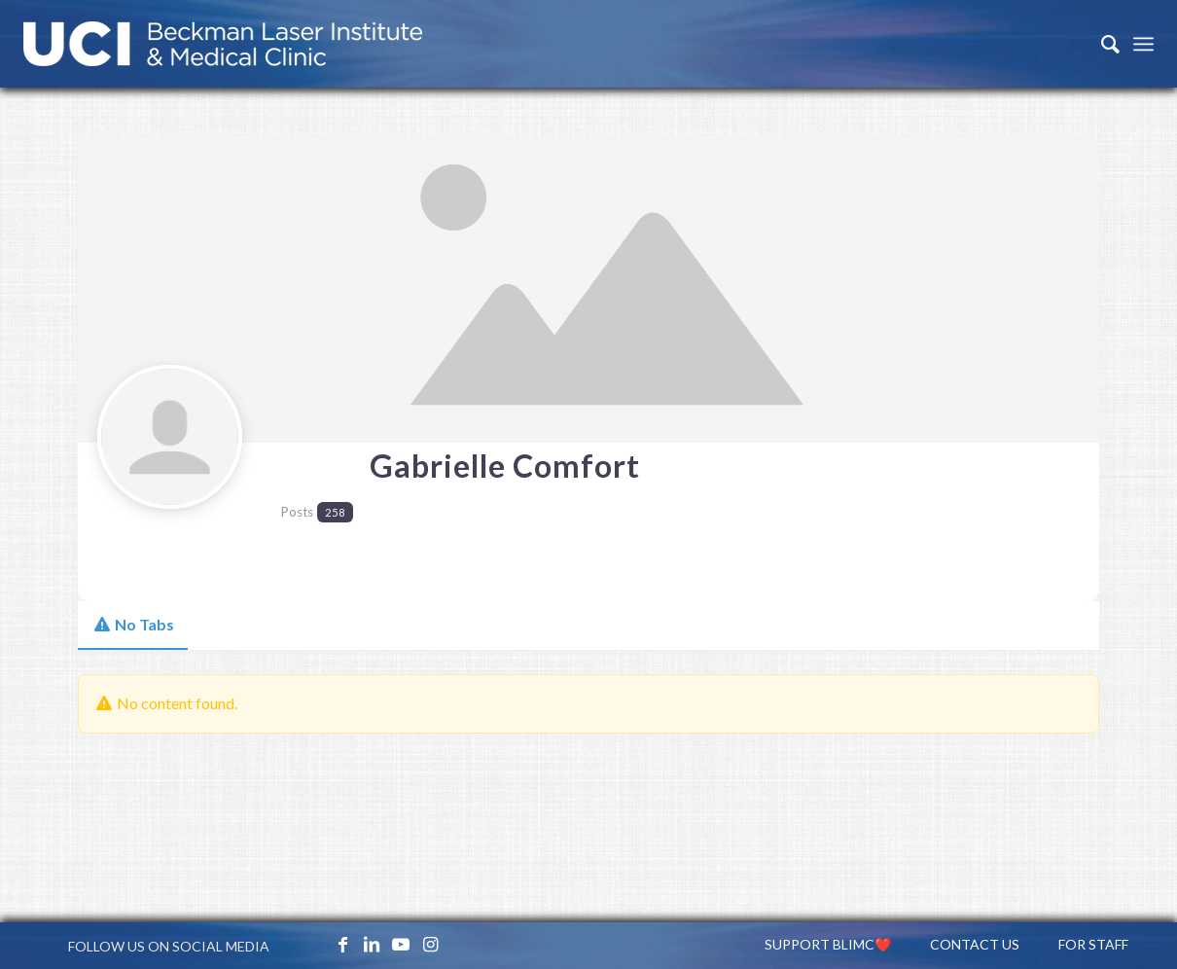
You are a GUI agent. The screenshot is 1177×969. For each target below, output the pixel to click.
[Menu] (1143, 44)
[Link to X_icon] (313, 943)
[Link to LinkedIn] (371, 943)
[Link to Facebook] (342, 943)
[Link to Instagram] (430, 943)
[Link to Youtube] (400, 943)
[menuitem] (1101, 44)
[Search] (1101, 44)
